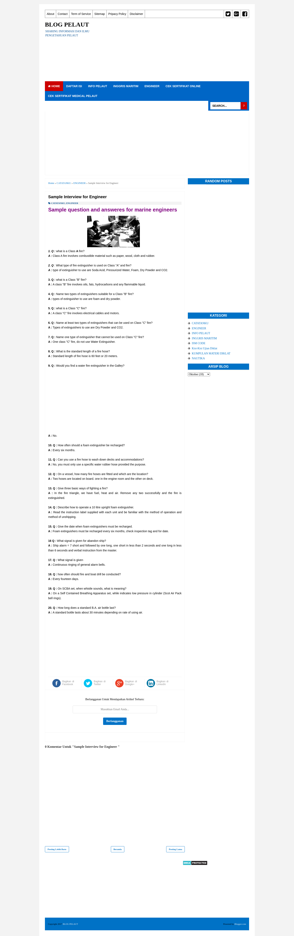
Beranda (118, 849)
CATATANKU (58, 203)
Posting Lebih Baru (57, 849)
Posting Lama (175, 849)
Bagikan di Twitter (100, 683)
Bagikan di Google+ (131, 683)
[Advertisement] (174, 49)
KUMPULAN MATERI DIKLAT (211, 353)
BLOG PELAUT (67, 24)
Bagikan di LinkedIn (162, 683)
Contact (63, 14)
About (50, 14)
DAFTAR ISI (74, 86)
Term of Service (81, 14)
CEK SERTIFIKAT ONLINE (183, 86)
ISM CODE (199, 343)
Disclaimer (136, 14)
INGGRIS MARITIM (125, 86)
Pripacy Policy (117, 14)
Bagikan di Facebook (68, 683)
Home (54, 86)
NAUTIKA (198, 358)
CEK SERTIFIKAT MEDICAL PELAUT (72, 96)
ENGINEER (152, 86)
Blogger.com (240, 924)
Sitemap (99, 14)
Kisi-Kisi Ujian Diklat (204, 348)
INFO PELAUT (97, 86)
